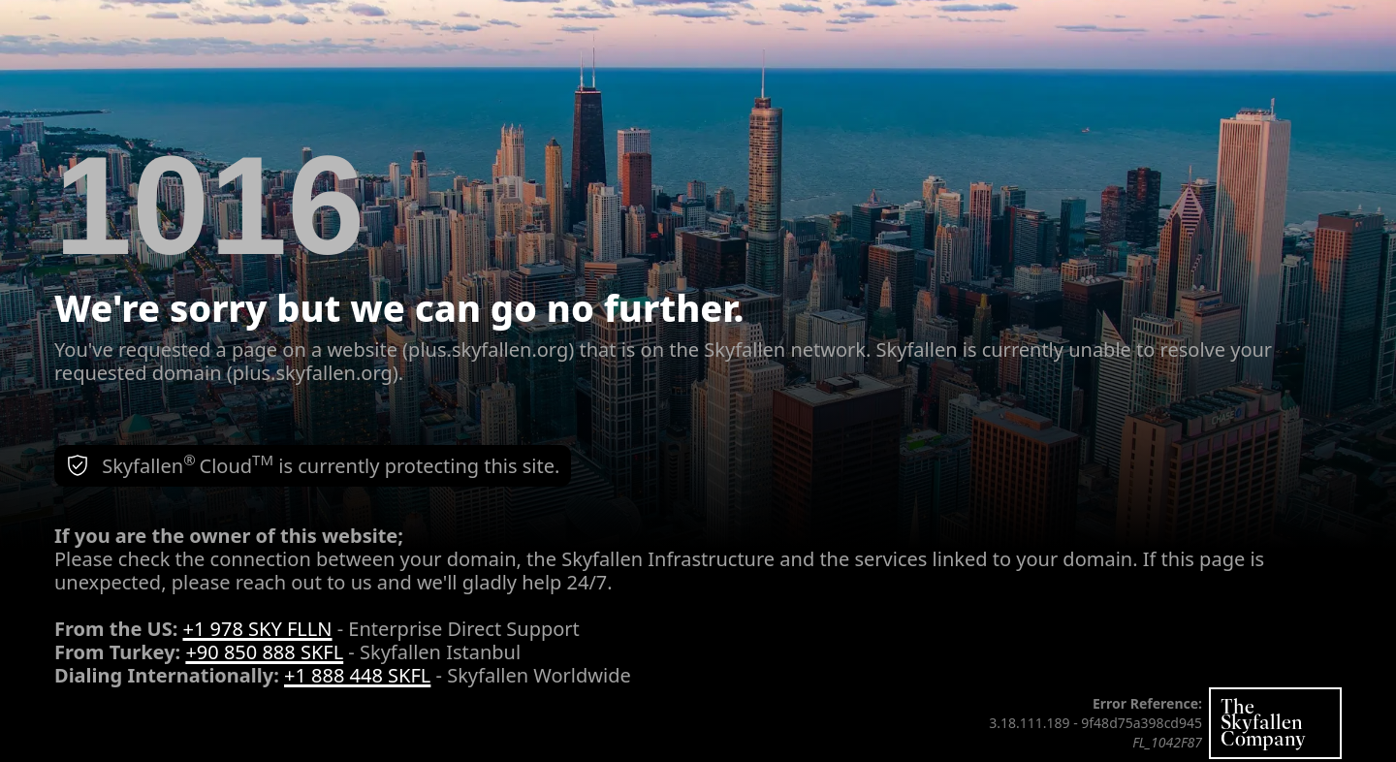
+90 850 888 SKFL (264, 652)
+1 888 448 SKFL (357, 675)
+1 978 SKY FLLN (258, 629)
